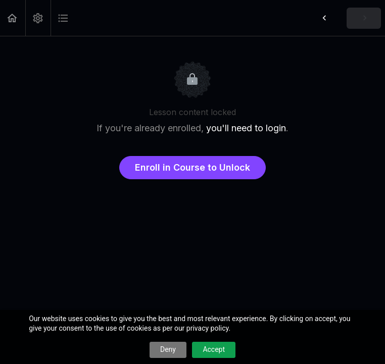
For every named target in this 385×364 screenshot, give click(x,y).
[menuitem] (38, 18)
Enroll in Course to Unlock (192, 167)
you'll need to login (246, 128)
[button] (12, 18)
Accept (214, 349)
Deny (168, 349)
